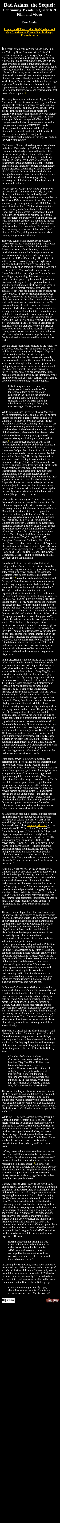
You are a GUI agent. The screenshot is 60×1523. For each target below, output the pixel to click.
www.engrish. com (36, 825)
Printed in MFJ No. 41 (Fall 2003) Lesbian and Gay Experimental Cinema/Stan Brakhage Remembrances (29, 32)
